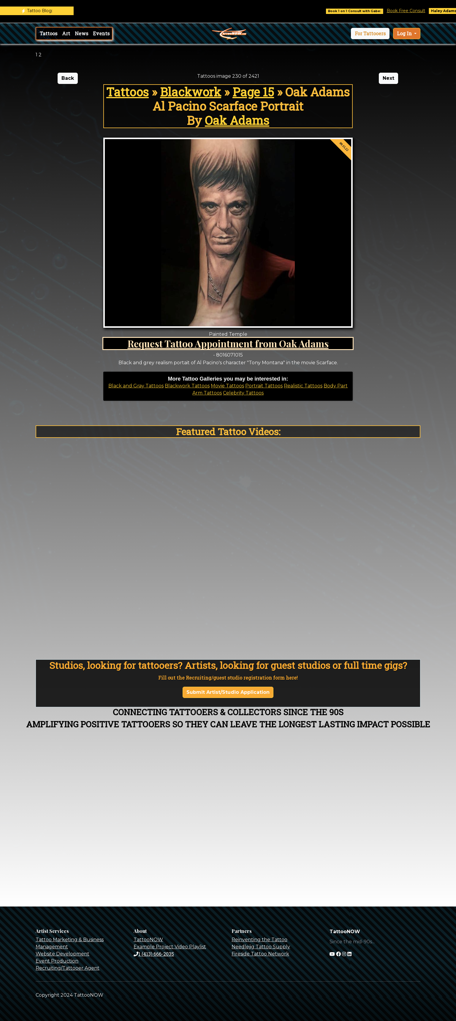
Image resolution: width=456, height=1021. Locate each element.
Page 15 (253, 92)
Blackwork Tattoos (187, 386)
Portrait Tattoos (264, 386)
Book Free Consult (412, 10)
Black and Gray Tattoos (136, 386)
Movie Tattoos (227, 386)
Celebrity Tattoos (243, 393)
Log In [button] (405, 33)
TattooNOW (148, 939)
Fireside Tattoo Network (260, 954)
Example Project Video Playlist (170, 947)
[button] (370, 33)
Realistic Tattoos (303, 386)
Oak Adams (237, 120)
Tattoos (48, 33)
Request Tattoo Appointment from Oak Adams (228, 343)
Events (101, 33)
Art (66, 33)
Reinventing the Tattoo (259, 939)
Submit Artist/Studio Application (228, 692)
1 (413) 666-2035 (154, 954)
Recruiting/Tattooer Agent (67, 968)
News (81, 33)
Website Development (62, 954)
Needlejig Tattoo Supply (261, 947)
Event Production (57, 961)
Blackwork (190, 92)
